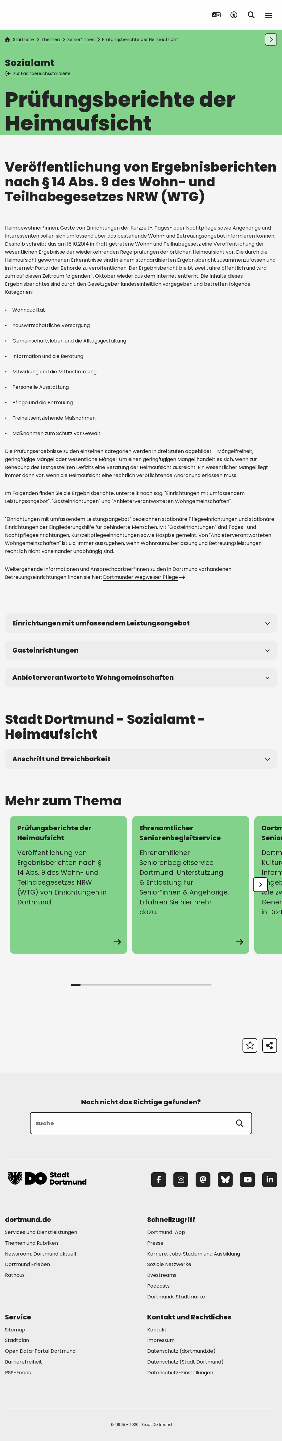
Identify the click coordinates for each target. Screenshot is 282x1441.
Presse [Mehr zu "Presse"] (155, 1243)
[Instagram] (180, 1179)
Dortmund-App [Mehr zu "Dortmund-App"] (166, 1232)
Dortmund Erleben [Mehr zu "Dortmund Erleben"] (27, 1264)
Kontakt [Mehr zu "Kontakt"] (157, 1329)
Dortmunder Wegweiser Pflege (143, 577)
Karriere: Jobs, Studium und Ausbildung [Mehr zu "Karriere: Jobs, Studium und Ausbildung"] (193, 1253)
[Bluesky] (225, 1179)
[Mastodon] (203, 1179)
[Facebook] (158, 1179)
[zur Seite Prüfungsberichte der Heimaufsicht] (68, 885)
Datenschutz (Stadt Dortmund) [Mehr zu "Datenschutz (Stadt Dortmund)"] (185, 1361)
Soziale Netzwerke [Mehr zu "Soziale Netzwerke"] (169, 1264)
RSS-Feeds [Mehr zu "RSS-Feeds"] (18, 1372)
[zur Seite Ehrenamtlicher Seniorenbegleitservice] (190, 885)
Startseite (19, 39)
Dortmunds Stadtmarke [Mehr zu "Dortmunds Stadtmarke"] (176, 1296)
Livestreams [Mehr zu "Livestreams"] (161, 1275)
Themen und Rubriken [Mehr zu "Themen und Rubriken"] (31, 1243)
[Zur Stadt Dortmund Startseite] (47, 15)
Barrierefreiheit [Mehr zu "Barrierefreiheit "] (23, 1361)
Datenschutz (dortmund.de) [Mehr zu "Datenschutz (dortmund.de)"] (181, 1351)
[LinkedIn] (269, 1179)
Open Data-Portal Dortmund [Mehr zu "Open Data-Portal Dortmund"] (40, 1351)
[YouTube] (247, 1179)
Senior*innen (81, 39)
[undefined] (260, 884)
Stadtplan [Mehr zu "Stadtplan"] (17, 1340)
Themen (50, 39)
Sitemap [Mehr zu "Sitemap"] (15, 1329)
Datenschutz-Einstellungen (180, 1373)
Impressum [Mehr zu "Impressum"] (161, 1340)
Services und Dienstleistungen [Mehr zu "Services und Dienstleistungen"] (41, 1232)
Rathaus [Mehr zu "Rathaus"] (15, 1275)
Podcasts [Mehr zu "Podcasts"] (158, 1285)
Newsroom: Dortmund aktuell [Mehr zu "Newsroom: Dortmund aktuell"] (40, 1253)
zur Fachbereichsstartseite (38, 73)
